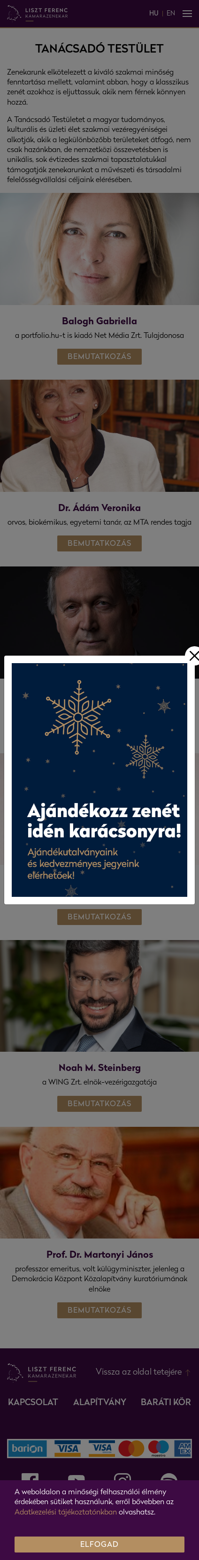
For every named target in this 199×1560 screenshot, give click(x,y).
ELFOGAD (99, 1545)
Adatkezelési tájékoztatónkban (66, 1512)
